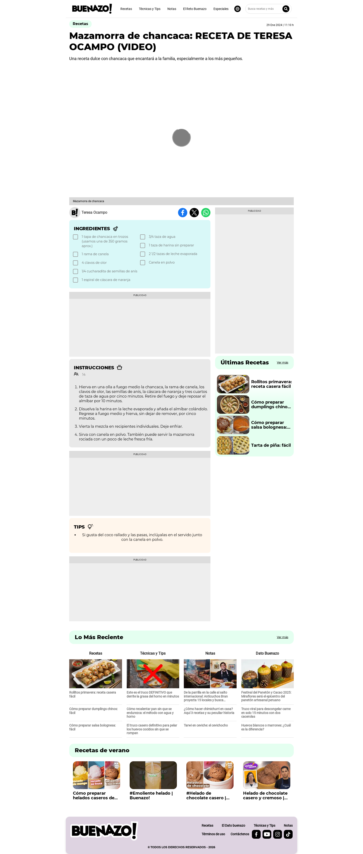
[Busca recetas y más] (268, 9)
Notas (171, 9)
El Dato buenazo (233, 825)
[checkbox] (106, 241)
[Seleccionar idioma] (237, 9)
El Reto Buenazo (195, 9)
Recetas (126, 9)
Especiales (220, 9)
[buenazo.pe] (104, 831)
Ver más (282, 362)
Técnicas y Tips (149, 9)
